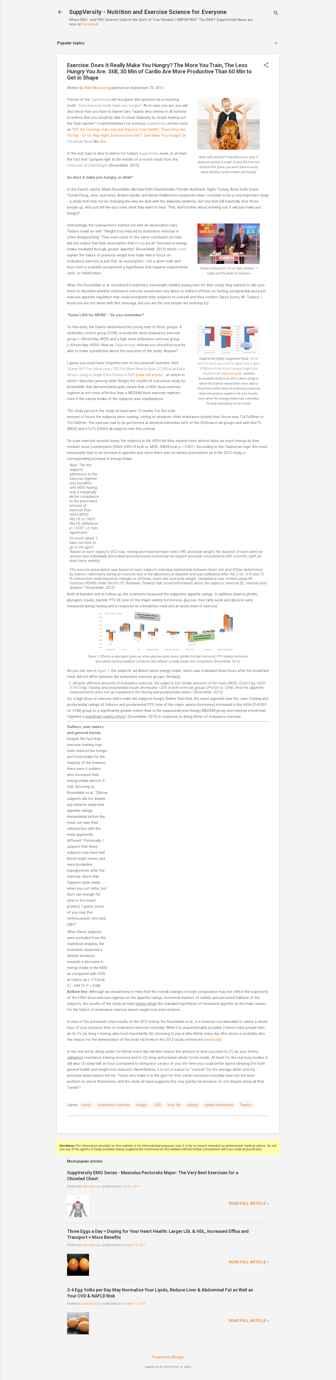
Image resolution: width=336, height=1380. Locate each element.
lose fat (174, 1105)
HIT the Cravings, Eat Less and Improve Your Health (115, 129)
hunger (141, 1105)
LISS (157, 1105)
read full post (232, 373)
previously (212, 1039)
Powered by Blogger (168, 1357)
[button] (266, 65)
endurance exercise (114, 1105)
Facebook (90, 24)
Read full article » (249, 1203)
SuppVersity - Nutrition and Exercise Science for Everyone (148, 11)
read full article (149, 375)
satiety (192, 1105)
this (103, 141)
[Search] (276, 13)
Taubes (246, 1105)
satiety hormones (218, 1105)
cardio (86, 1105)
